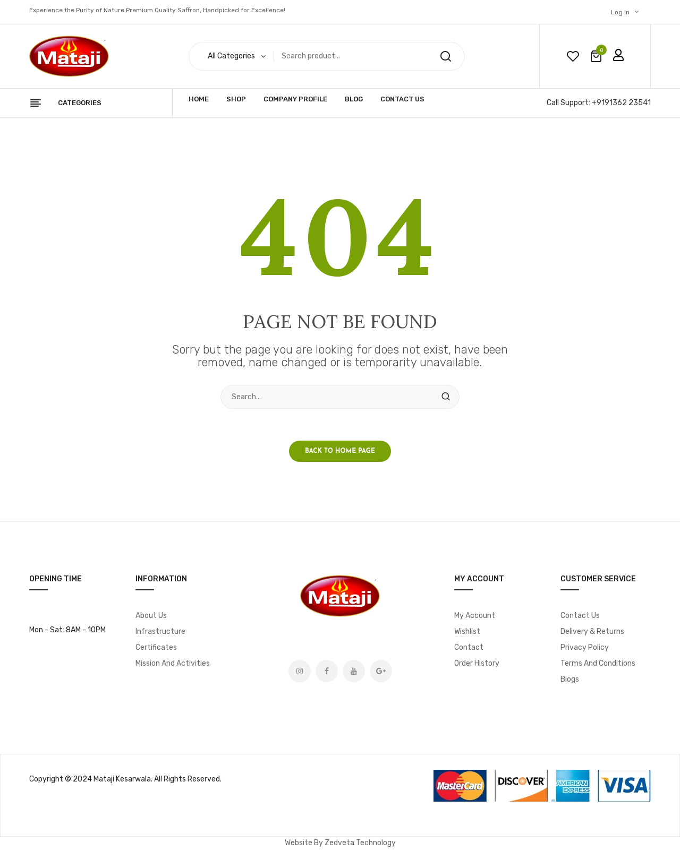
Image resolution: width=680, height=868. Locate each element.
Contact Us (402, 99)
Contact (468, 647)
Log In (620, 12)
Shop (236, 99)
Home (199, 99)
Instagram (299, 671)
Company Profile (295, 99)
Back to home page (340, 451)
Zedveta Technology (360, 842)
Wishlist (467, 631)
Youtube (354, 671)
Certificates (156, 647)
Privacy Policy (584, 647)
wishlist (572, 56)
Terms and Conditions (597, 663)
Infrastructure (160, 631)
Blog (354, 99)
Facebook (327, 671)
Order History (476, 663)
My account (474, 615)
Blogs (569, 679)
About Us (151, 615)
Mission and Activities (172, 663)
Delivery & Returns (592, 631)
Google (381, 671)
